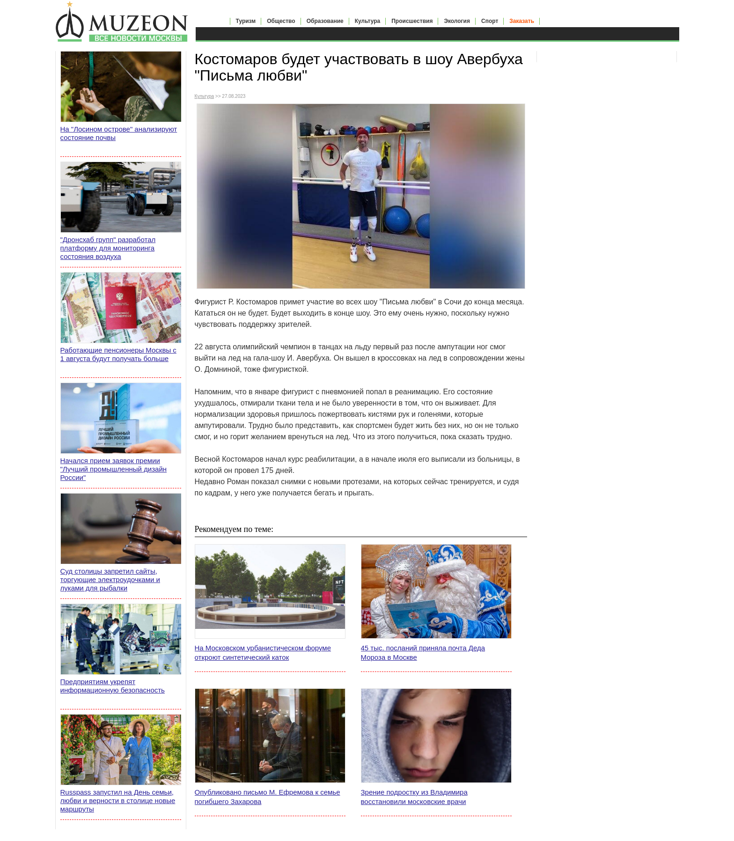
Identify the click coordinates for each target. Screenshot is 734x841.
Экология (457, 21)
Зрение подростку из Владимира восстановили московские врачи (414, 796)
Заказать (521, 21)
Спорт (489, 21)
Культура (367, 21)
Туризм (246, 21)
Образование (325, 21)
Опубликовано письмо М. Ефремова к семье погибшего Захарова (267, 796)
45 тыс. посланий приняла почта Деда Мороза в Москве (423, 652)
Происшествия (412, 21)
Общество (281, 21)
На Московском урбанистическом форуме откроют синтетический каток (263, 652)
